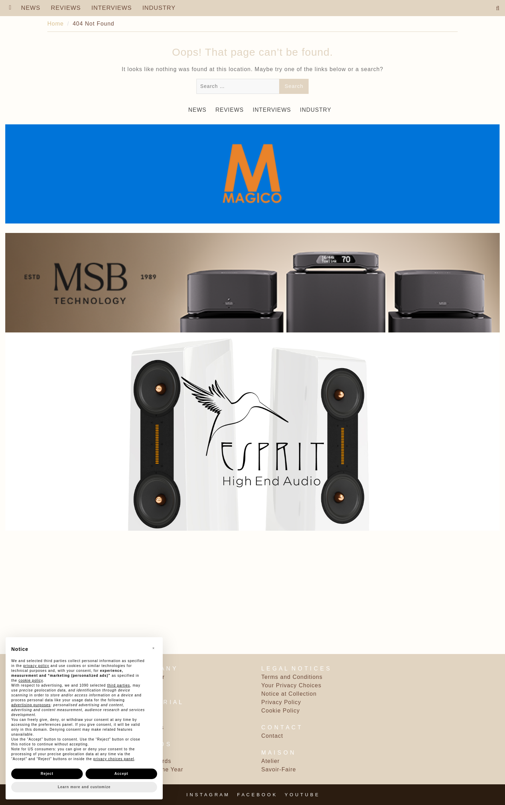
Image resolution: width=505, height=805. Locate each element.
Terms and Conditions (292, 677)
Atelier (270, 761)
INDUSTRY (159, 8)
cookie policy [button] (31, 680)
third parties (118, 685)
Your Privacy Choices (291, 685)
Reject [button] (47, 774)
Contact (272, 736)
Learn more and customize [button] (84, 787)
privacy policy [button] (36, 666)
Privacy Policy (281, 702)
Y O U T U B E (302, 794)
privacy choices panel (113, 759)
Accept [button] (121, 774)
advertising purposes (30, 705)
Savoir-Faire (278, 769)
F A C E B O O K (256, 794)
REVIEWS (66, 8)
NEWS (30, 8)
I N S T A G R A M (208, 794)
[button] (153, 648)
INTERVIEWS (111, 8)
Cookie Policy (280, 711)
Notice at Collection (289, 694)
